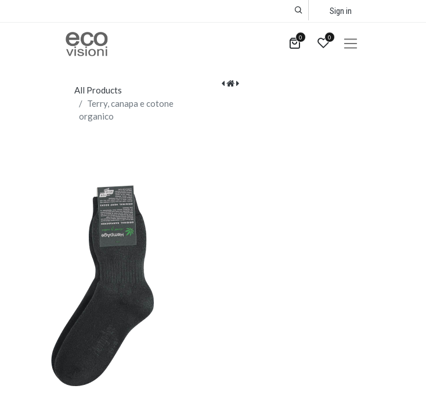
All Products (98, 90)
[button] (298, 10)
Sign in (341, 11)
